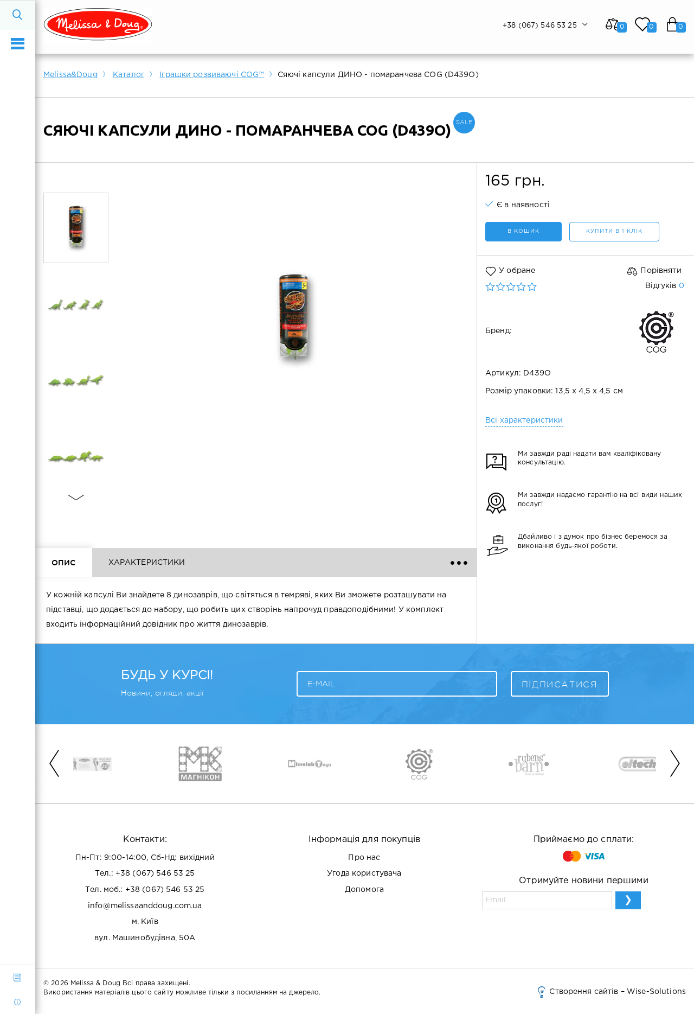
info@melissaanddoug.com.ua (145, 906)
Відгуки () (243, 562)
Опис (64, 562)
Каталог (128, 75)
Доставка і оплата (344, 562)
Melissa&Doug (70, 75)
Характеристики (146, 562)
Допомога (364, 890)
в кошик (523, 231)
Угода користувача (364, 873)
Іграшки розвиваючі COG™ (211, 75)
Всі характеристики (524, 420)
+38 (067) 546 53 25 (155, 873)
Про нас (364, 857)
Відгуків (664, 286)
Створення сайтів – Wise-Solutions (611, 992)
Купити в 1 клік (614, 231)
